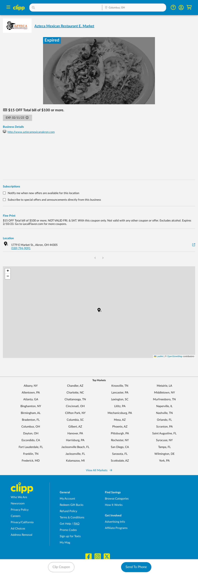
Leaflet (158, 356)
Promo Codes (68, 530)
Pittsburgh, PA (120, 433)
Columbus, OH (30, 426)
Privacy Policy (20, 509)
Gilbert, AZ (75, 426)
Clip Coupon (61, 567)
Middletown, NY (164, 392)
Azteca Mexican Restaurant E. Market (64, 26)
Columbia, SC (75, 419)
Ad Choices (18, 528)
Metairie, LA (164, 385)
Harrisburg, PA (75, 440)
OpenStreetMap (174, 356)
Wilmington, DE (164, 453)
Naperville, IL (164, 406)
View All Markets (99, 470)
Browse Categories (117, 498)
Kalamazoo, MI (75, 460)
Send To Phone (136, 567)
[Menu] (8, 7)
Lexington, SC (119, 399)
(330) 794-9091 (20, 248)
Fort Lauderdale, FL (31, 447)
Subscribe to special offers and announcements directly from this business (54, 200)
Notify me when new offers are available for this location (43, 193)
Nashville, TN (164, 413)
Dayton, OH (30, 433)
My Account (67, 498)
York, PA (164, 460)
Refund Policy (68, 511)
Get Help (65, 523)
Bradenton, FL (31, 419)
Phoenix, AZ (120, 426)
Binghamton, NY (30, 406)
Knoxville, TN (119, 385)
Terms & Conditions (72, 517)
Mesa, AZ (120, 419)
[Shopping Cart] (189, 7)
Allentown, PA (31, 392)
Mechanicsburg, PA (120, 413)
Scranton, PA (164, 426)
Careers (15, 516)
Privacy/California (22, 522)
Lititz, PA (120, 406)
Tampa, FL (164, 447)
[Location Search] (134, 8)
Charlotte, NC (75, 392)
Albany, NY (31, 385)
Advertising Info (115, 521)
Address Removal (21, 534)
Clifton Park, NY (75, 413)
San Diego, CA (120, 447)
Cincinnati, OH (75, 406)
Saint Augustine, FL (164, 433)
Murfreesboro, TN (164, 399)
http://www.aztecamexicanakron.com (31, 132)
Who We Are (19, 497)
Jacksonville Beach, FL (75, 447)
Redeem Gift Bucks (71, 505)
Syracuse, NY (164, 440)
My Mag (65, 542)
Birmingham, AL (31, 413)
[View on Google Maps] (193, 245)
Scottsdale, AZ (120, 460)
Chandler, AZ (75, 385)
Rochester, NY (120, 440)
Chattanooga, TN (75, 399)
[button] (65, 7)
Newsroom (18, 503)
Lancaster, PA (119, 392)
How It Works (113, 505)
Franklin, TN (30, 453)
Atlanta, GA (30, 399)
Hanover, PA (75, 433)
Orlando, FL (164, 419)
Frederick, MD (31, 460)
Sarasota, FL (120, 453)
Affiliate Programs (116, 528)
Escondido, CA (31, 440)
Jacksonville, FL (75, 453)
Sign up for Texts (70, 536)
